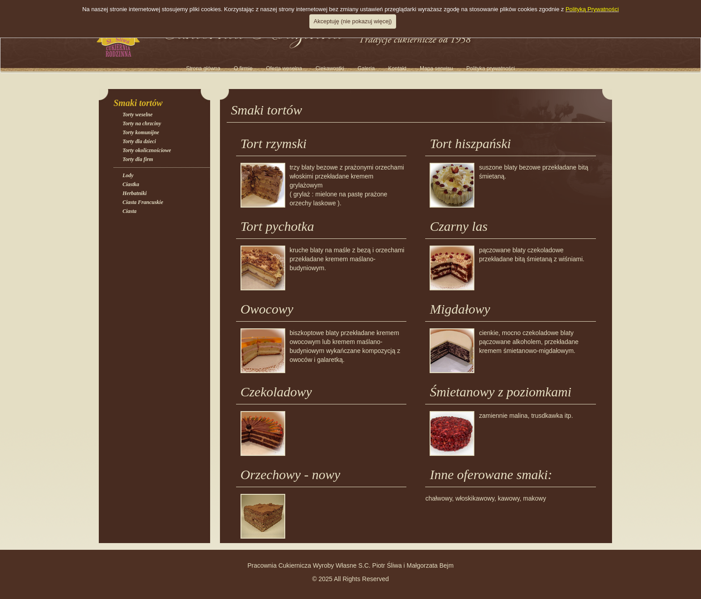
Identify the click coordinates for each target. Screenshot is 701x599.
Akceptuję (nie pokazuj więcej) (353, 21)
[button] (366, 68)
